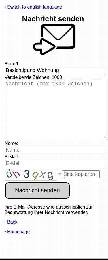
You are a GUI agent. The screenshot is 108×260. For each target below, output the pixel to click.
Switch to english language (34, 7)
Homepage (18, 243)
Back (12, 233)
